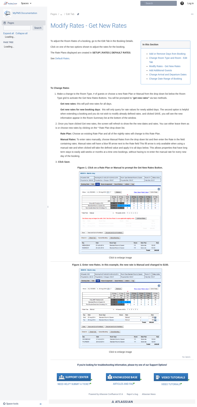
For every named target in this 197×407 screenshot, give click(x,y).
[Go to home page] (10, 3)
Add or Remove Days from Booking (167, 53)
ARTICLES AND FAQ (124, 384)
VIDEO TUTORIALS (171, 384)
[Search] (143, 3)
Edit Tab (70, 14)
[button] (182, 3)
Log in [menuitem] (190, 3)
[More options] (192, 14)
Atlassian (122, 401)
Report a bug (132, 394)
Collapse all (21, 33)
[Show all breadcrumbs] (61, 14)
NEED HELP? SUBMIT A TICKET (74, 384)
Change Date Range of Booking (165, 78)
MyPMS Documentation (25, 13)
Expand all (8, 33)
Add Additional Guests (160, 70)
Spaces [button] (25, 3)
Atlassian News (149, 394)
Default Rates (62, 58)
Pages (53, 14)
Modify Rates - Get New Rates (88, 25)
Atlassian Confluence (108, 394)
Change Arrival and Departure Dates (168, 74)
